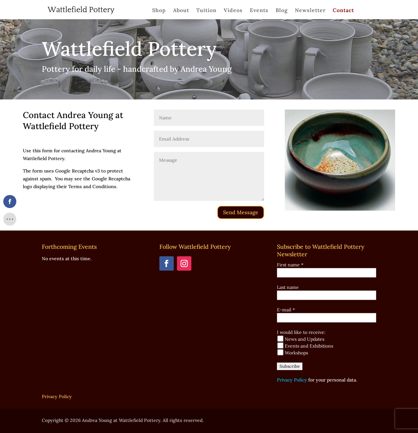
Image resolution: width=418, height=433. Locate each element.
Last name (288, 287)
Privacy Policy (292, 380)
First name (290, 265)
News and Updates (300, 339)
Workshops (292, 352)
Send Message (240, 212)
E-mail (286, 310)
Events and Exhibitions (305, 345)
